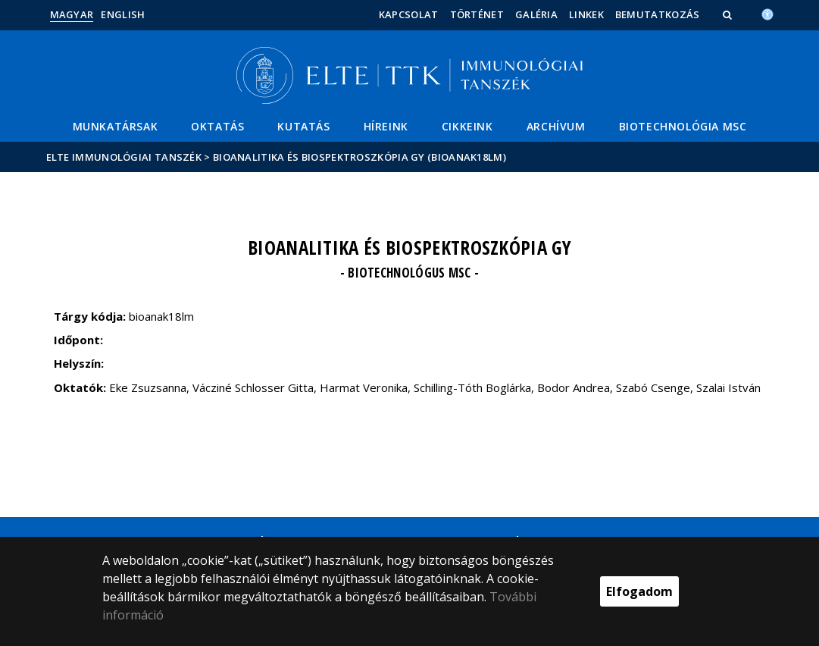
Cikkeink (467, 126)
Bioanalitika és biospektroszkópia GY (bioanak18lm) (359, 157)
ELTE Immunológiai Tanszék (124, 157)
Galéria (536, 14)
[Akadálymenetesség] (767, 13)
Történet (477, 14)
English (123, 14)
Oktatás (217, 126)
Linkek (586, 14)
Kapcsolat (409, 14)
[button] (729, 14)
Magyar (72, 14)
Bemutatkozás (657, 14)
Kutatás (303, 126)
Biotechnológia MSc (683, 126)
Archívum (556, 126)
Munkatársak (115, 126)
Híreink (386, 126)
